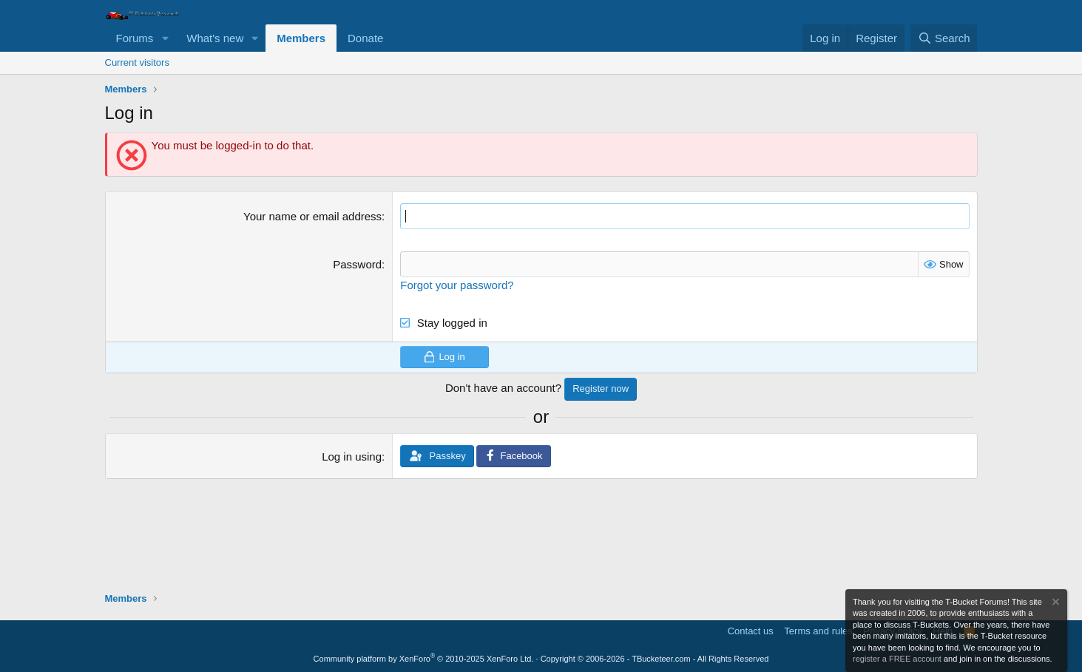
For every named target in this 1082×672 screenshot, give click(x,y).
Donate (365, 38)
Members (301, 38)
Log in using (352, 456)
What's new (214, 38)
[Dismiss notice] (1055, 604)
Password (357, 264)
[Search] (944, 38)
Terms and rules (818, 631)
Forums (135, 38)
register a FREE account (897, 658)
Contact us (751, 631)
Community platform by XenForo (424, 658)
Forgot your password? (456, 285)
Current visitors (137, 62)
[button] (165, 38)
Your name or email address (312, 216)
